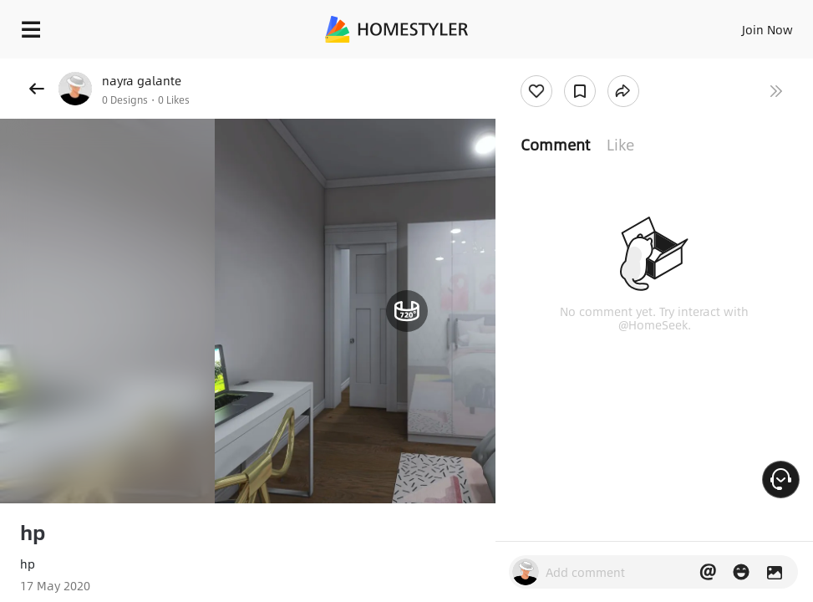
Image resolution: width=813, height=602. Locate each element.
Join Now (767, 29)
